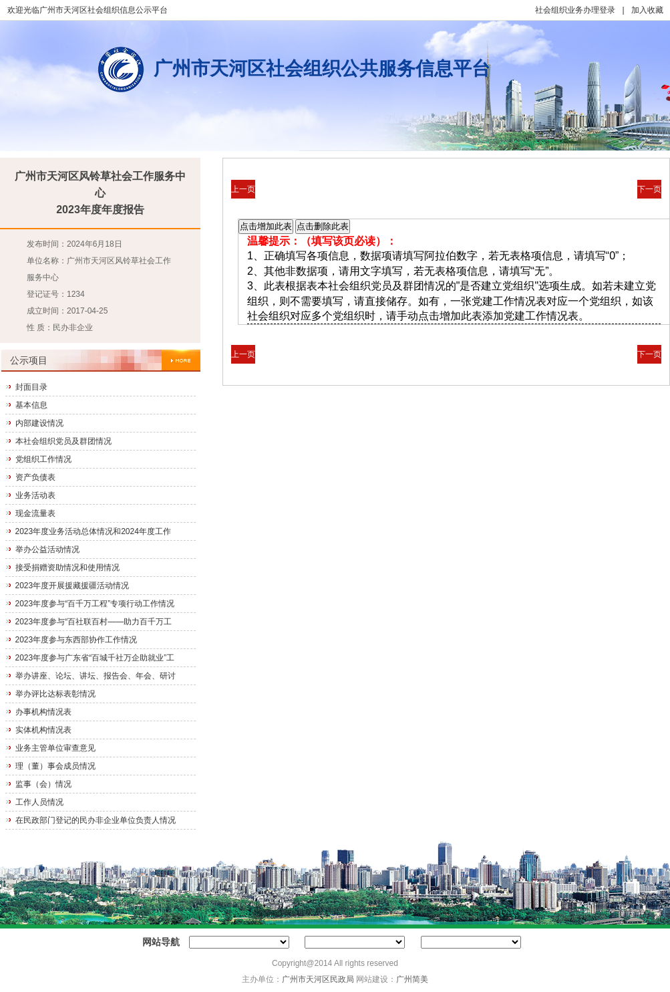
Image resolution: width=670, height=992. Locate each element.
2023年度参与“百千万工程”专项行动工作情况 (95, 603)
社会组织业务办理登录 (575, 10)
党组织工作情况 (43, 459)
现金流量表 (35, 513)
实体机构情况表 (43, 730)
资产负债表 (35, 477)
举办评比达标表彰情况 (55, 694)
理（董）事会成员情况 (55, 766)
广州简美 (412, 979)
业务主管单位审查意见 (55, 748)
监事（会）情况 (43, 784)
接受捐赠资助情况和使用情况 (67, 567)
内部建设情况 (39, 423)
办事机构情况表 (43, 712)
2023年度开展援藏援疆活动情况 (72, 585)
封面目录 (31, 387)
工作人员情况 (39, 802)
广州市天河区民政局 (318, 979)
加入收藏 (647, 10)
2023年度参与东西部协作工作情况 (76, 639)
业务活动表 (35, 495)
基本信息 (31, 405)
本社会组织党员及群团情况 (63, 441)
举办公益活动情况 (47, 549)
